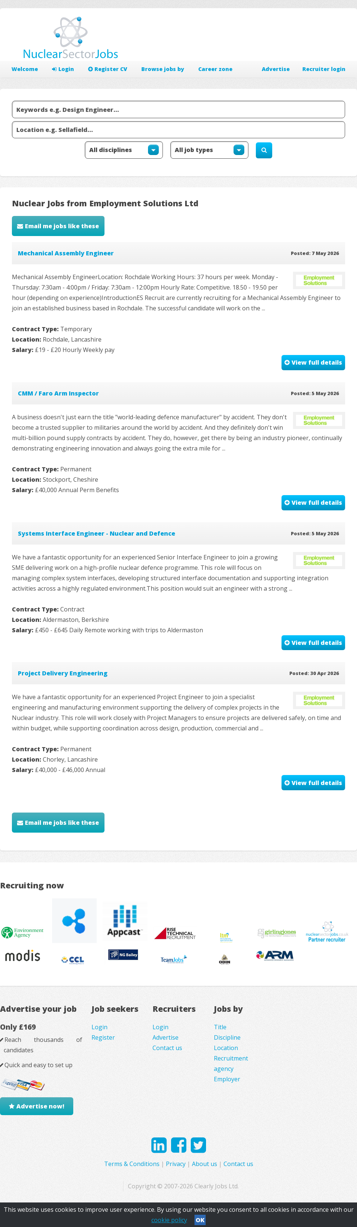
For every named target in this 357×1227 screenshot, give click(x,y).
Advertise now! (40, 1106)
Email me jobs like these (62, 226)
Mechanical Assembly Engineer (66, 253)
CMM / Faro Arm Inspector (58, 393)
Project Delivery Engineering (62, 673)
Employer (227, 1079)
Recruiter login (323, 68)
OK (200, 1220)
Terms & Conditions (132, 1164)
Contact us (167, 1048)
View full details (317, 362)
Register (103, 1037)
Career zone (215, 68)
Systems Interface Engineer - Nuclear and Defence (96, 533)
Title (220, 1027)
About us (204, 1164)
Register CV (107, 68)
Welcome (25, 68)
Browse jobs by (162, 68)
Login (63, 68)
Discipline (227, 1037)
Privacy (176, 1164)
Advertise (276, 68)
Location (226, 1048)
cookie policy (169, 1220)
